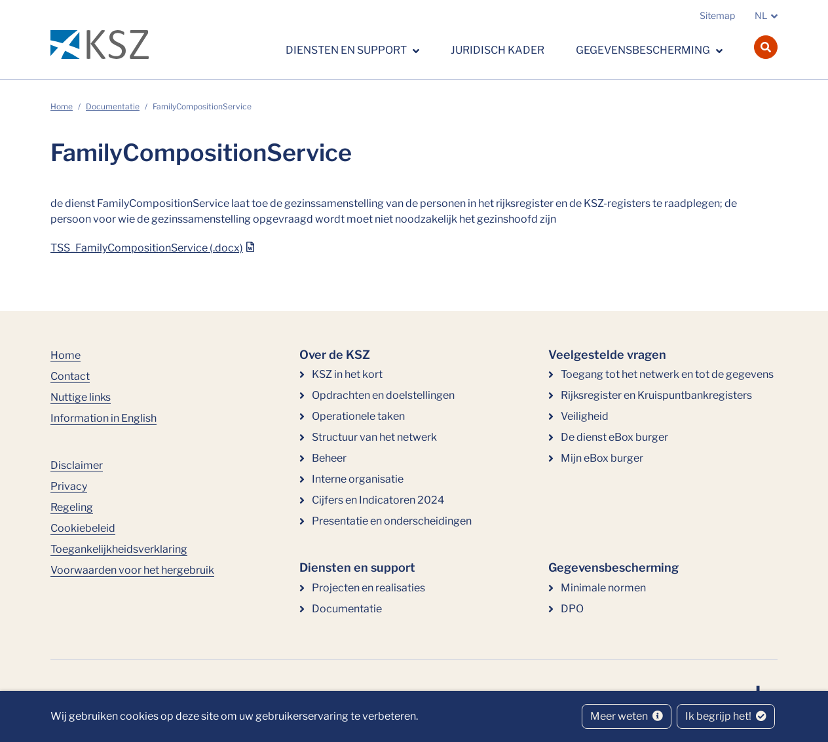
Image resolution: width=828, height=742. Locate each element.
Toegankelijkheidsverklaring (118, 549)
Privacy (68, 486)
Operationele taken (358, 416)
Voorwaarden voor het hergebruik (132, 570)
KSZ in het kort (347, 374)
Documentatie (113, 106)
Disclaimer (76, 465)
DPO (572, 609)
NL (761, 15)
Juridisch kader (497, 50)
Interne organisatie (358, 479)
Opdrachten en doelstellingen (383, 395)
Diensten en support (347, 50)
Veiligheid (585, 416)
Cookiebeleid (82, 528)
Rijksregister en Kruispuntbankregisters (656, 395)
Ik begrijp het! (725, 716)
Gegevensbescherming (644, 50)
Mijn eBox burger (602, 458)
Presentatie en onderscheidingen (392, 521)
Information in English (103, 418)
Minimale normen (603, 588)
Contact (70, 376)
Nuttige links (80, 397)
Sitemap (717, 15)
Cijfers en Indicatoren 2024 (378, 500)
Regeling (71, 507)
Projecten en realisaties (368, 588)
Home (61, 106)
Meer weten (626, 716)
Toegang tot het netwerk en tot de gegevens (667, 374)
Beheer (329, 458)
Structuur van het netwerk (374, 437)
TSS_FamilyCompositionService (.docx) (146, 248)
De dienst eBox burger (614, 437)
